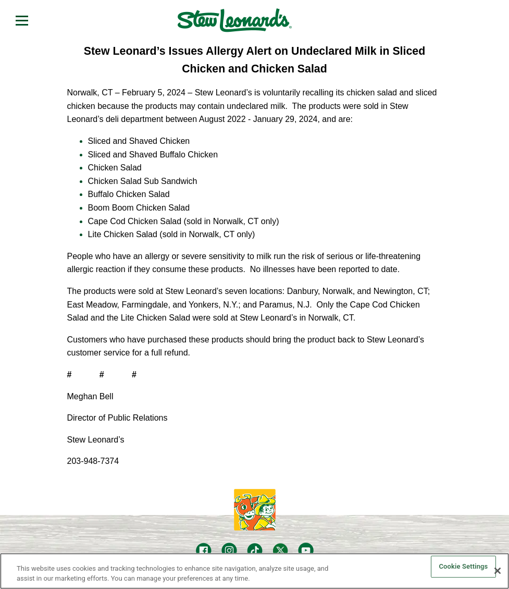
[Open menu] (22, 20)
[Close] (497, 570)
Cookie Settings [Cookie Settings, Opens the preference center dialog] (463, 567)
